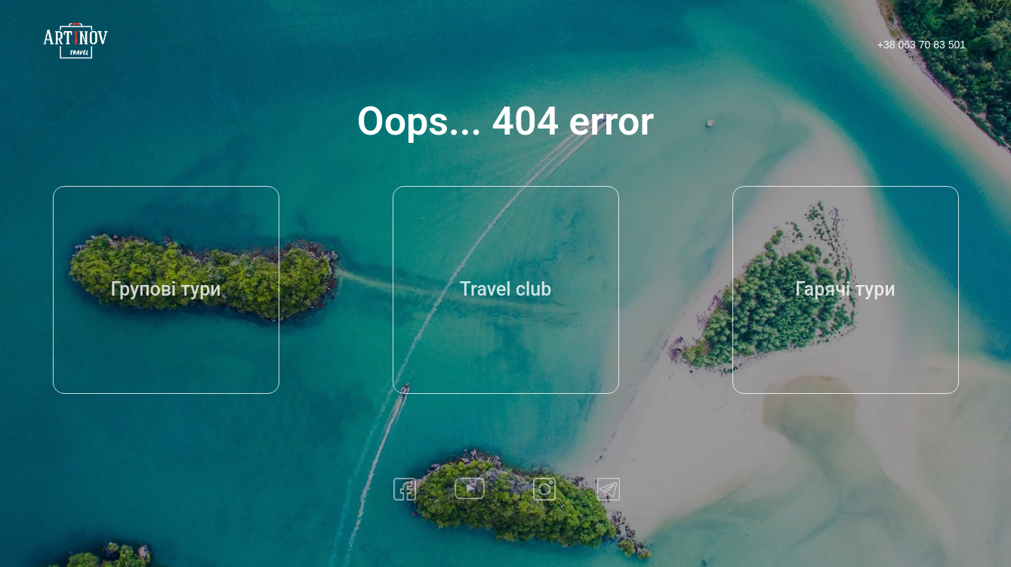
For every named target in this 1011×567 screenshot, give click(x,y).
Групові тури (165, 289)
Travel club (506, 289)
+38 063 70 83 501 (921, 45)
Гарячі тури (845, 289)
